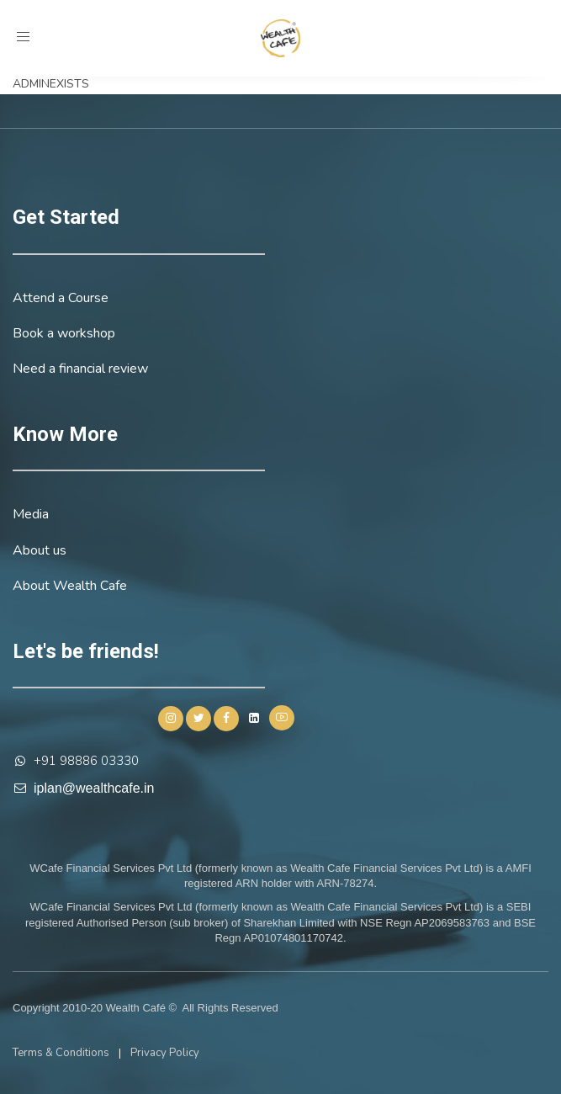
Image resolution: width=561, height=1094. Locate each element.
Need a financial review (80, 368)
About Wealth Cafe (70, 585)
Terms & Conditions (61, 1052)
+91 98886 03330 (86, 760)
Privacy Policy (164, 1052)
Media (31, 514)
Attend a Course (60, 298)
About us (39, 550)
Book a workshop (64, 333)
